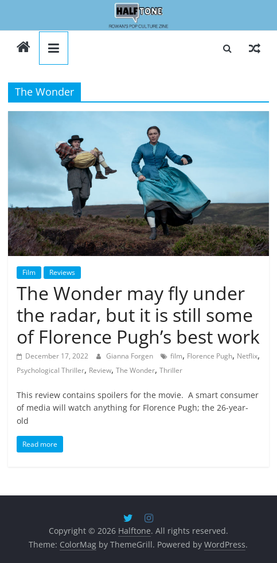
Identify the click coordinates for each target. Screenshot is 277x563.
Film (29, 272)
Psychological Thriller (50, 370)
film (176, 356)
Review (100, 370)
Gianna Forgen (130, 356)
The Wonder (135, 370)
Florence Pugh (209, 356)
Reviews (62, 272)
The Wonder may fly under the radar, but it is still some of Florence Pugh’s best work (138, 315)
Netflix (247, 356)
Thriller (170, 370)
